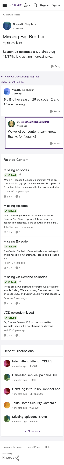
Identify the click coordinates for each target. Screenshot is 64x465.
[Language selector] (27, 5)
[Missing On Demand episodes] (32, 290)
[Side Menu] (4, 5)
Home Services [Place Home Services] (11, 14)
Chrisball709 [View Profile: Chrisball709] (36, 393)
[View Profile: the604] (7, 363)
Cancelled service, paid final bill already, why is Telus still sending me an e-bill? (36, 375)
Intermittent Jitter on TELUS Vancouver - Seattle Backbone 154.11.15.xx (34, 361)
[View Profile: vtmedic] (7, 418)
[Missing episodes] (32, 183)
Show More (32, 431)
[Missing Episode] (32, 219)
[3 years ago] (26, 227)
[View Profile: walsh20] (7, 405)
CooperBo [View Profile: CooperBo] (18, 24)
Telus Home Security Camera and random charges (36, 403)
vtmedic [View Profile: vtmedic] (34, 421)
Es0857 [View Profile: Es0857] (34, 379)
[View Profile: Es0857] (7, 377)
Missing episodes (16, 170)
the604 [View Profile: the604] (33, 365)
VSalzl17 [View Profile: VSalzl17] (17, 89)
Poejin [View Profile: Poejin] (7, 262)
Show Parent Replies (12, 81)
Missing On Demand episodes (25, 277)
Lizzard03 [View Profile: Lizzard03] (9, 191)
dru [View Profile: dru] (18, 121)
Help (47, 446)
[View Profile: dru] (11, 123)
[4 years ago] (22, 191)
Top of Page (33, 446)
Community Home (12, 446)
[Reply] (55, 66)
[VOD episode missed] (32, 324)
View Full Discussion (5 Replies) (20, 76)
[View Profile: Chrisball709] (7, 391)
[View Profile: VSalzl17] (7, 91)
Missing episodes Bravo (29, 416)
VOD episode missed (19, 312)
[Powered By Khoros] (32, 457)
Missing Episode (16, 206)
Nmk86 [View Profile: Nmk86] (7, 330)
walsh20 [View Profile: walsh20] (34, 407)
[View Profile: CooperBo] (7, 26)
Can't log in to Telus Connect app (36, 389)
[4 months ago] (19, 366)
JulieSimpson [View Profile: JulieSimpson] (11, 227)
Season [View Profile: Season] (8, 298)
